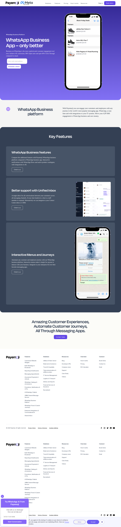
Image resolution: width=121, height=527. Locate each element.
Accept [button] (93, 522)
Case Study (65, 373)
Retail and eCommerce (49, 364)
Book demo (109, 3)
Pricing (66, 3)
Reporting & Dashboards (32, 370)
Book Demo (102, 360)
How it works (74, 3)
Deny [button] (79, 522)
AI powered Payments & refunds (31, 378)
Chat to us (17, 169)
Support (64, 370)
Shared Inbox (28, 415)
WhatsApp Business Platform (30, 401)
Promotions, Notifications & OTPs (32, 388)
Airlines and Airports (49, 381)
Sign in (100, 3)
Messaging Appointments (32, 374)
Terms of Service (42, 428)
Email (100, 367)
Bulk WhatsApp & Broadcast (29, 366)
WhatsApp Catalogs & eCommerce (31, 383)
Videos (64, 376)
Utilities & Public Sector (49, 360)
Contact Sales (60, 337)
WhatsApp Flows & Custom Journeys (32, 406)
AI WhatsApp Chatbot (31, 392)
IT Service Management (50, 375)
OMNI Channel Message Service (31, 396)
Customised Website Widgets (30, 361)
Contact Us (102, 364)
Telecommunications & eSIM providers (49, 371)
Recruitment (46, 390)
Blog (63, 360)
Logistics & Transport (49, 378)
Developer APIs (66, 364)
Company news (66, 367)
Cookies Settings (53, 428)
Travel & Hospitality (48, 367)
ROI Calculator (85, 367)
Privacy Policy (32, 428)
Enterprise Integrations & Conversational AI (32, 411)
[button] (49, 3)
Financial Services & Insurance (49, 386)
